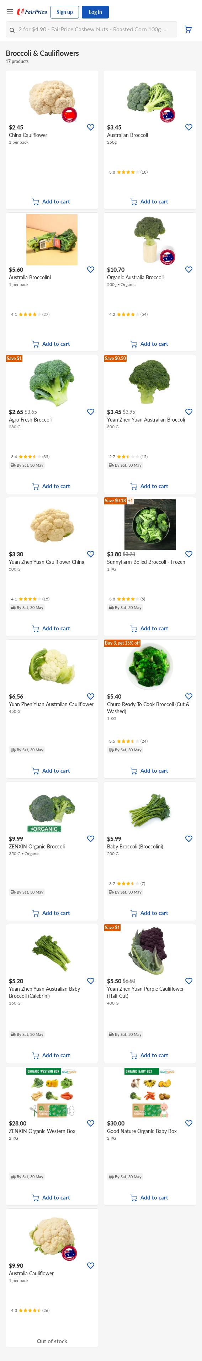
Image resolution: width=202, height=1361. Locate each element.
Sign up (65, 12)
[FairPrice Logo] (32, 12)
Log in (95, 12)
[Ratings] (128, 172)
